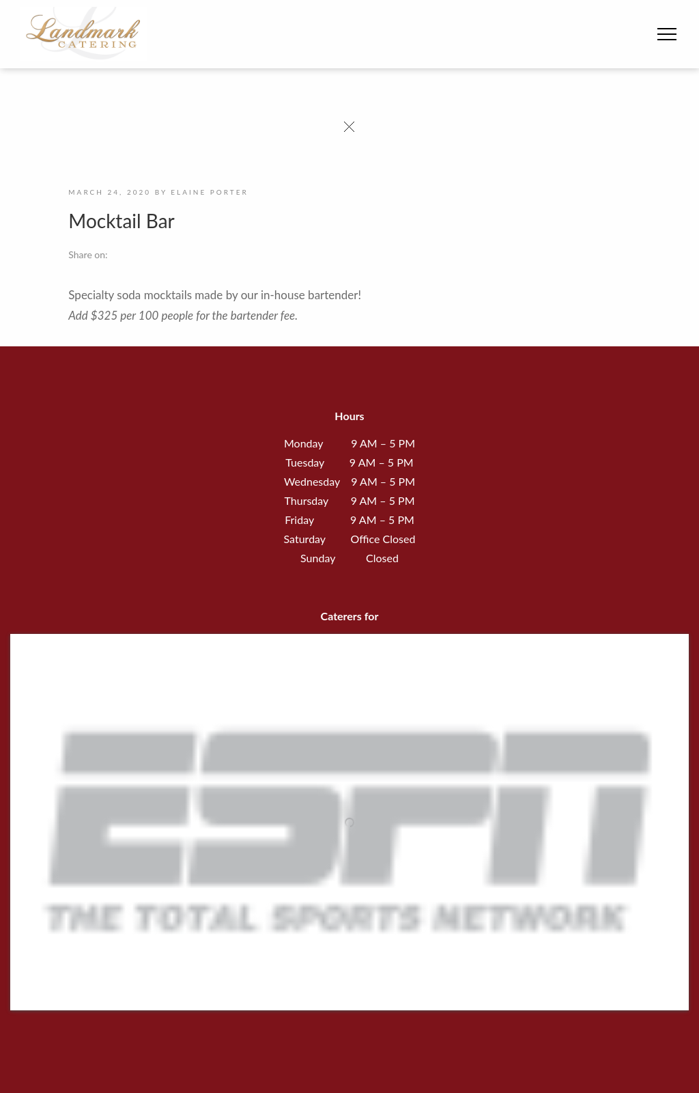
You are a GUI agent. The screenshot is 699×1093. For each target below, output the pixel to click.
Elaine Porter (209, 192)
